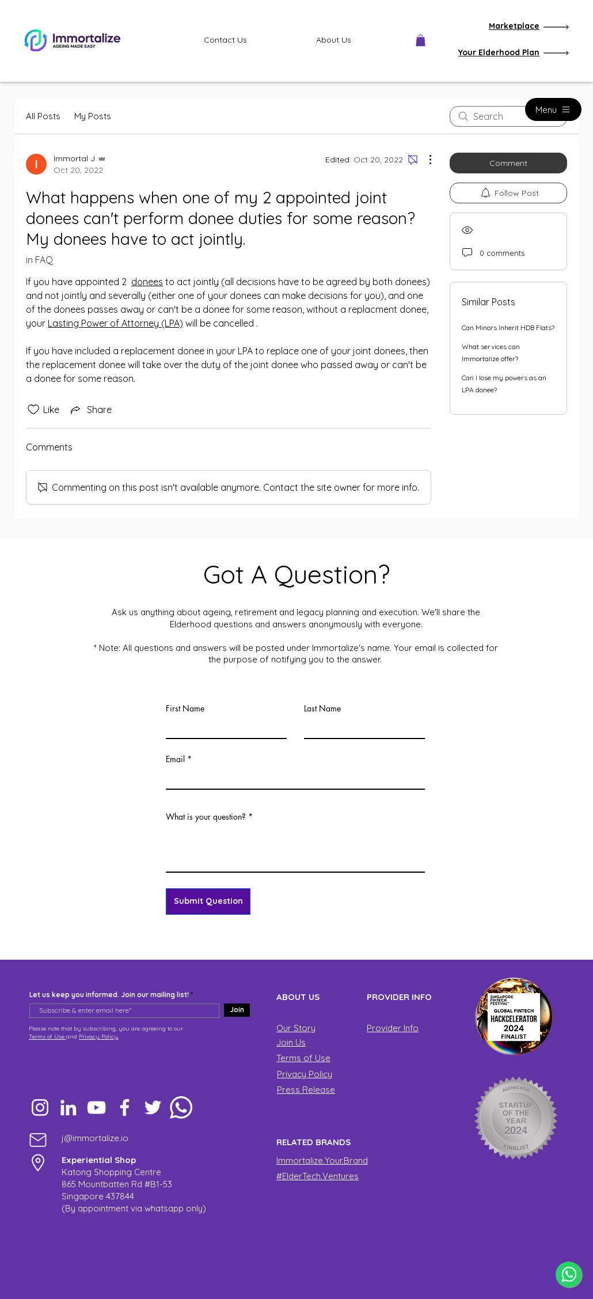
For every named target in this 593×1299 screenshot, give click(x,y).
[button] (420, 40)
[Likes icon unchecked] (33, 409)
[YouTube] (96, 1107)
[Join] (237, 1010)
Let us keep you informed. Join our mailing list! (109, 994)
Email (175, 759)
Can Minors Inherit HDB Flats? (508, 327)
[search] (508, 116)
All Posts (43, 116)
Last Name (322, 709)
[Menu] (553, 109)
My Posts (92, 116)
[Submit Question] (208, 901)
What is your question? (206, 817)
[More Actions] (424, 159)
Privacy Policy (98, 1036)
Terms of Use (47, 1036)
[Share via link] (90, 409)
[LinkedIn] (68, 1107)
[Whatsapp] (181, 1107)
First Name (185, 709)
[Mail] (38, 1140)
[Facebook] (124, 1107)
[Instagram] (40, 1107)
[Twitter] (153, 1107)
